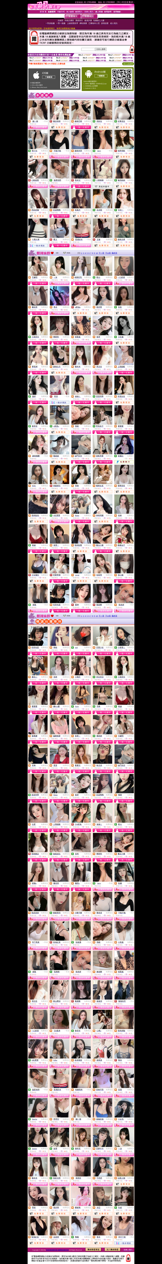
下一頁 (101, 253)
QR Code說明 (128, 64)
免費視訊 (66, 121)
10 (97, 253)
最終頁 (114, 253)
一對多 (45, 121)
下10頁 (108, 253)
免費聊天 (130, 456)
